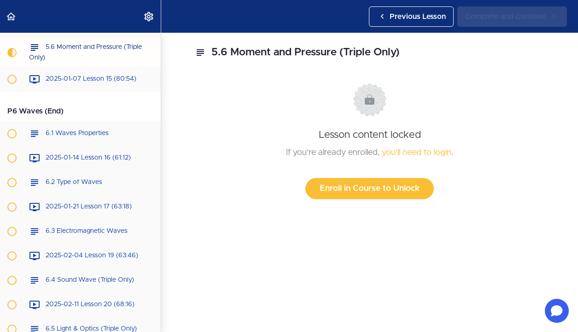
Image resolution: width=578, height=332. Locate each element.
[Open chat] (557, 311)
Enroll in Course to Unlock (370, 188)
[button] (11, 16)
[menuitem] (149, 16)
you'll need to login (416, 152)
